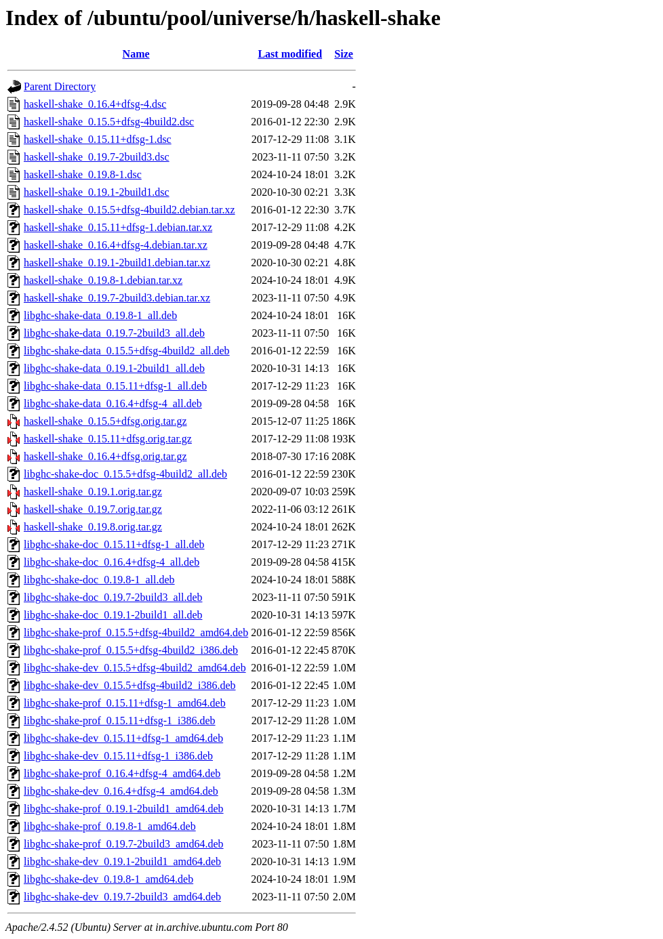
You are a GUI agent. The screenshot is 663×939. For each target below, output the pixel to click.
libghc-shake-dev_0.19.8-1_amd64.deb (108, 879)
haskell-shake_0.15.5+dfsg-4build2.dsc (109, 121)
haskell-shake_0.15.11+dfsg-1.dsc (98, 139)
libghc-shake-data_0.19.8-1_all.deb (100, 315)
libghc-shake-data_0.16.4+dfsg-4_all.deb (113, 403)
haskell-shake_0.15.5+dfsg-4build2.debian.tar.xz (129, 209)
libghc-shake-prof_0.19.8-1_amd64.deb (110, 826)
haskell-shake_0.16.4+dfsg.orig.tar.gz (105, 456)
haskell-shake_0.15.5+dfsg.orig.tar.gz (105, 421)
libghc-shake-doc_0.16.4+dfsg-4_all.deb (111, 562)
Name (136, 54)
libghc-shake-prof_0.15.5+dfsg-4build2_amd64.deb (136, 632)
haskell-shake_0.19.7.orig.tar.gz (93, 509)
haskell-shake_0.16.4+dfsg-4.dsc (95, 104)
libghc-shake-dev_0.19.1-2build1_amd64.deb (122, 861)
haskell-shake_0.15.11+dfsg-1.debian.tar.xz (118, 227)
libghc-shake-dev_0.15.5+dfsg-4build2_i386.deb (130, 685)
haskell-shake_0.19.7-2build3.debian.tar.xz (117, 298)
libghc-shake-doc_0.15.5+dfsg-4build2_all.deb (125, 474)
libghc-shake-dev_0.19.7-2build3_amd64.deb (122, 896)
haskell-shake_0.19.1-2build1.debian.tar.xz (117, 262)
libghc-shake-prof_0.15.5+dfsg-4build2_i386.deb (131, 650)
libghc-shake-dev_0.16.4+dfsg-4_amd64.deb (121, 791)
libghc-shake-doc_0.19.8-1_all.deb (99, 579)
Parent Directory (60, 86)
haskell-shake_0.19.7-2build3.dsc (96, 157)
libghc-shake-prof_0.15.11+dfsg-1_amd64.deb (125, 703)
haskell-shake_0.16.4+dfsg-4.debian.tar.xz (115, 245)
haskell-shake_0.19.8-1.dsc (83, 174)
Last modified (290, 54)
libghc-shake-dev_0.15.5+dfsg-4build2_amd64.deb (135, 667)
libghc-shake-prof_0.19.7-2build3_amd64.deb (124, 844)
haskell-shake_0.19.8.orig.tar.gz (93, 527)
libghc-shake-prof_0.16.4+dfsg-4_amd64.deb (122, 773)
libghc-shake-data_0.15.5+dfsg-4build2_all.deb (127, 350)
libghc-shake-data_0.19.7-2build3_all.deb (114, 333)
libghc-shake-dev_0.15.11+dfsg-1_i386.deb (118, 755)
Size (343, 54)
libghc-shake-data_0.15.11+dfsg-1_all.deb (115, 386)
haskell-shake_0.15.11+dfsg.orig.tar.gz (108, 438)
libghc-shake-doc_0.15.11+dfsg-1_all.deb (114, 544)
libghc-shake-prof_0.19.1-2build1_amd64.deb (124, 808)
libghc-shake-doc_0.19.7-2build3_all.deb (113, 597)
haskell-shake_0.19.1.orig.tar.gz (93, 491)
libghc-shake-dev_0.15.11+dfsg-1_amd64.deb (123, 738)
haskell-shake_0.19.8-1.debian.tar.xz (103, 280)
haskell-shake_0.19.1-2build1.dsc (96, 192)
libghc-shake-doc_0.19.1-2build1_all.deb (113, 615)
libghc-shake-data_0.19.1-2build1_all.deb (114, 368)
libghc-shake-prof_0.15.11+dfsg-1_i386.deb (120, 720)
